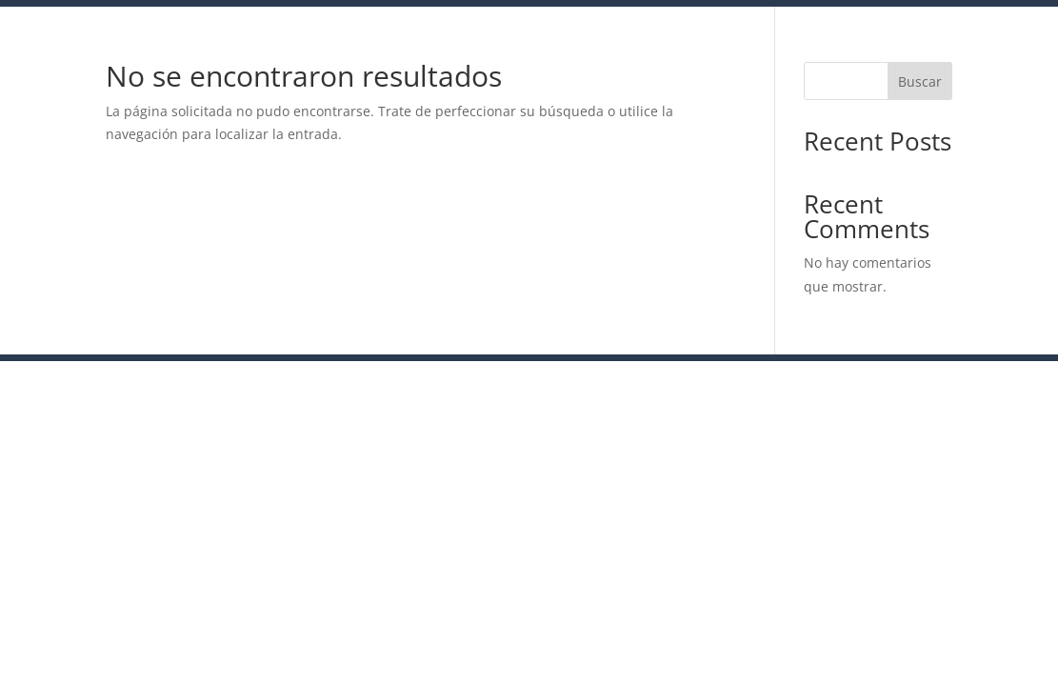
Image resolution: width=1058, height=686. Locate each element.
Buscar (920, 81)
